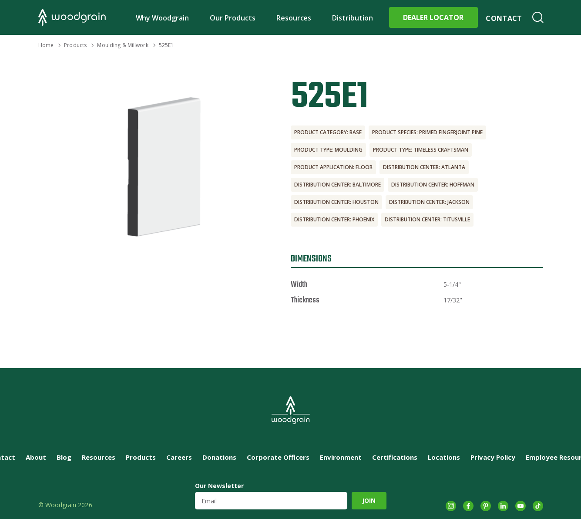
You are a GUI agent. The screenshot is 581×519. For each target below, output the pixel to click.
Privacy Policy (492, 457)
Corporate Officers (278, 457)
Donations (219, 457)
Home (46, 45)
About (36, 457)
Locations (444, 457)
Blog (64, 457)
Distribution (352, 18)
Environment (341, 457)
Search (538, 17)
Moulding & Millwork (122, 45)
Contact (504, 18)
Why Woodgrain (162, 18)
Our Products (232, 18)
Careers (179, 457)
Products (75, 45)
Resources (294, 18)
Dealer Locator (433, 17)
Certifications (394, 457)
